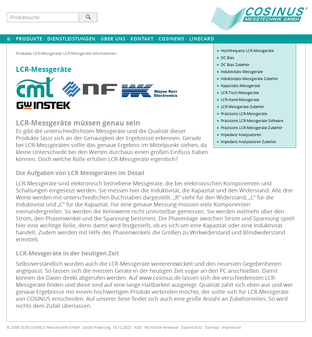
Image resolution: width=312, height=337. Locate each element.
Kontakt (142, 39)
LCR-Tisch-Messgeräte (240, 92)
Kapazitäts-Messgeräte (240, 85)
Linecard (201, 39)
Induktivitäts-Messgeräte (242, 71)
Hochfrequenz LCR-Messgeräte (247, 50)
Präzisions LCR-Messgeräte (244, 113)
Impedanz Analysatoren (241, 134)
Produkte (29, 39)
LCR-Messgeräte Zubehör (242, 106)
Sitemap (212, 327)
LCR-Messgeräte (47, 53)
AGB (138, 327)
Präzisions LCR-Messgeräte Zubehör (251, 127)
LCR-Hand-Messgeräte (240, 99)
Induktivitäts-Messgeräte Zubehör (249, 78)
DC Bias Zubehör (235, 64)
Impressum (231, 327)
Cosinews (171, 39)
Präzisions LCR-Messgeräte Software (252, 120)
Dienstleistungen (71, 39)
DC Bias (227, 57)
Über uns (113, 39)
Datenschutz (191, 327)
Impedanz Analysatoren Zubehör (248, 141)
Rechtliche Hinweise (161, 327)
